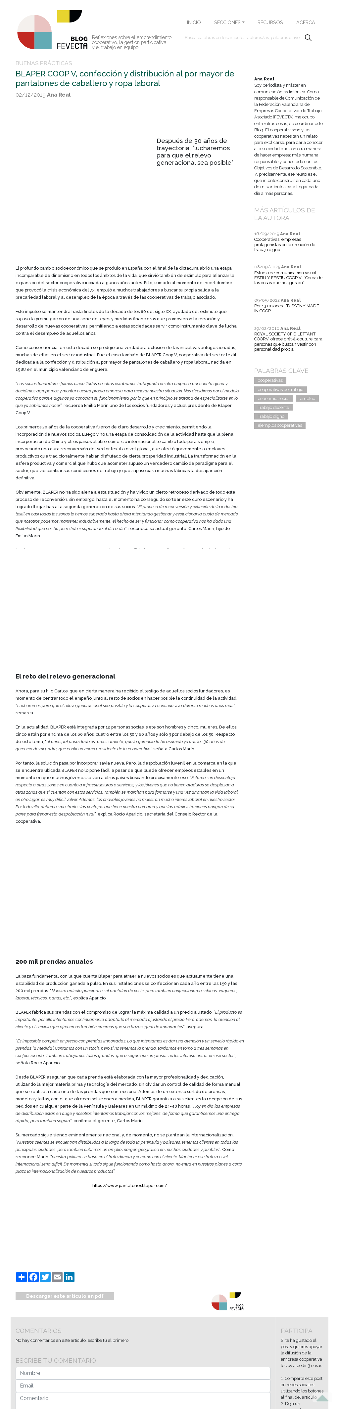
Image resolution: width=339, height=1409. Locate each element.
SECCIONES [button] (227, 22)
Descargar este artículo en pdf (65, 1296)
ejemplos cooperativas (280, 425)
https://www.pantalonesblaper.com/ (129, 1185)
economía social (274, 398)
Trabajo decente (273, 407)
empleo (307, 398)
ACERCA (305, 22)
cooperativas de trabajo (280, 389)
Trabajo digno (271, 416)
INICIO (194, 22)
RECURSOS (270, 22)
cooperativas (270, 380)
